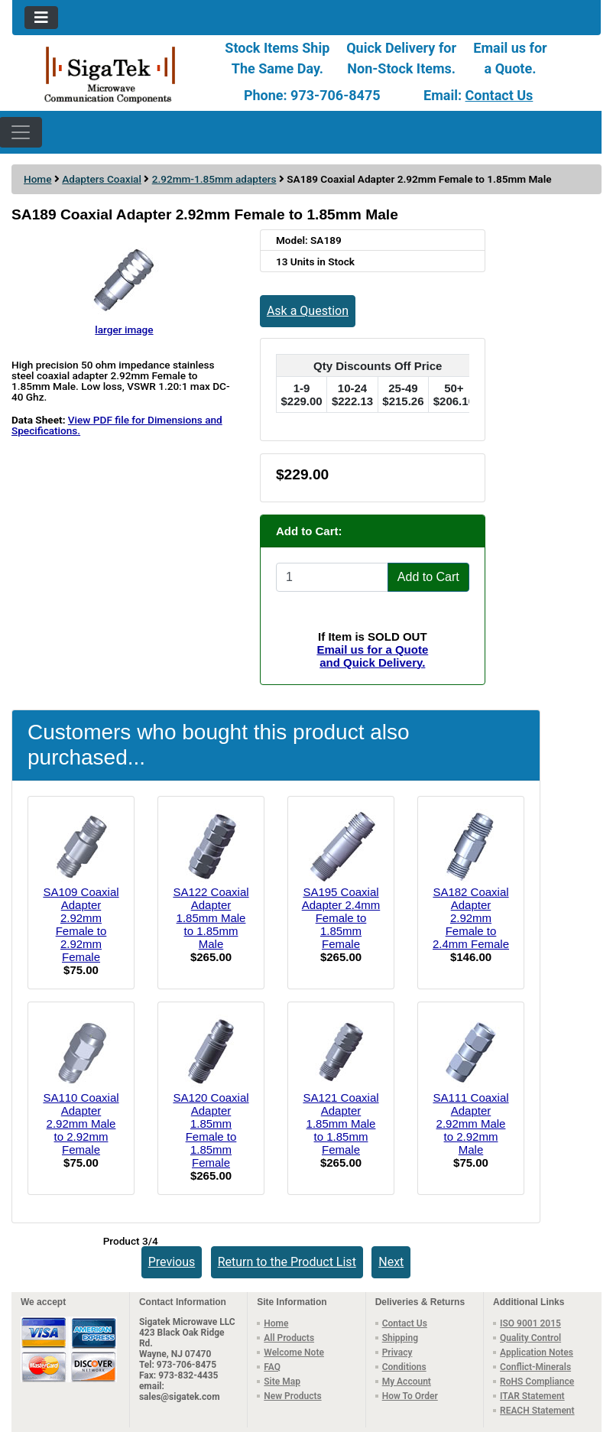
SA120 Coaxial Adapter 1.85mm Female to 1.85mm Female (210, 1130)
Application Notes (536, 1352)
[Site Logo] (110, 74)
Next (391, 1262)
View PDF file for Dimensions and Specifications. (116, 425)
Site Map (282, 1381)
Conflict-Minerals (535, 1367)
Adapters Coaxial (101, 179)
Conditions (404, 1367)
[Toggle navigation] (41, 17)
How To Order (410, 1396)
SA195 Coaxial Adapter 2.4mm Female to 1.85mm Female (341, 917)
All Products (289, 1338)
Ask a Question (308, 311)
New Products (292, 1396)
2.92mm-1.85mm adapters (214, 179)
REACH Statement (537, 1410)
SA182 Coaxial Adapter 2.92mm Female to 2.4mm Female (471, 917)
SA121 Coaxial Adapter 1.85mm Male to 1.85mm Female (340, 1123)
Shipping (400, 1338)
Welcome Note (294, 1352)
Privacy (397, 1352)
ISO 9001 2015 (530, 1323)
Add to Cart (428, 576)
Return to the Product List (287, 1262)
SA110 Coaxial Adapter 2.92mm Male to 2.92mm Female (80, 1123)
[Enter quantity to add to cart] (332, 577)
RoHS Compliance (537, 1381)
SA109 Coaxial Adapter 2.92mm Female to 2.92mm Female (80, 924)
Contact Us (499, 95)
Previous (172, 1262)
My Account (406, 1381)
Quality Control (530, 1338)
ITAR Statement (532, 1396)
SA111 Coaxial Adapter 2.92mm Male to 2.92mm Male (470, 1123)
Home (37, 179)
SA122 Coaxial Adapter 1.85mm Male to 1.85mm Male (210, 917)
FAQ (272, 1367)
